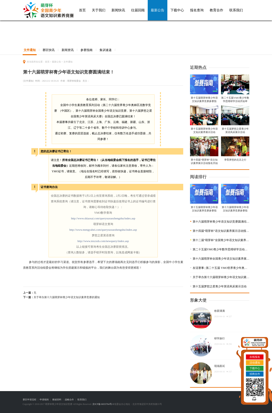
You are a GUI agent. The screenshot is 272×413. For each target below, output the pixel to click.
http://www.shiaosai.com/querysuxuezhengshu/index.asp (103, 218)
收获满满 (219, 310)
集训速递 (106, 50)
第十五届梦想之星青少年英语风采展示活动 (219, 286)
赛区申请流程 (29, 399)
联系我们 (236, 10)
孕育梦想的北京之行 (235, 159)
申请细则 (44, 399)
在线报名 (255, 357)
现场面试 (219, 366)
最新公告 (157, 10)
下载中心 (177, 10)
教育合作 (216, 10)
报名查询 (197, 10)
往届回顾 (138, 10)
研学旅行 (219, 338)
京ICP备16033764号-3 (103, 404)
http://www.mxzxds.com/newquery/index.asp (103, 241)
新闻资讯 (68, 50)
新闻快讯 (118, 10)
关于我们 (98, 10)
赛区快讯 (48, 50)
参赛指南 (86, 50)
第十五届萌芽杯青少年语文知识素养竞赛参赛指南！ (204, 101)
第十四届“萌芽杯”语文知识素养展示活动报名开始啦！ (204, 163)
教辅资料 (56, 399)
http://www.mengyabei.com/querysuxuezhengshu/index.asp (103, 229)
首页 (82, 10)
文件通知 (30, 50)
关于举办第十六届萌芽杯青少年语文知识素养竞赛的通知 (67, 297)
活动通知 (255, 362)
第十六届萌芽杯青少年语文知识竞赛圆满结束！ (222, 221)
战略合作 (69, 399)
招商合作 (255, 374)
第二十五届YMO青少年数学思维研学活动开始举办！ (235, 101)
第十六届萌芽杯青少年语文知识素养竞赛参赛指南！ (235, 210)
